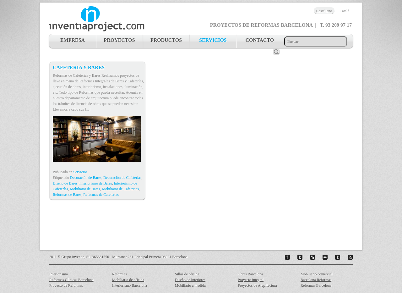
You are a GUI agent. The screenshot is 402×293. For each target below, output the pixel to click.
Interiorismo (58, 274)
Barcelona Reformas (316, 280)
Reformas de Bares (67, 194)
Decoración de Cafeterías (122, 177)
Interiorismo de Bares (95, 183)
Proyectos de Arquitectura (257, 285)
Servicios (80, 172)
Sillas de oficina (187, 274)
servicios (212, 40)
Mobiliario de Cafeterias (120, 189)
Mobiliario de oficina (128, 280)
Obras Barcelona (250, 274)
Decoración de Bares (85, 177)
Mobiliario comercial (317, 274)
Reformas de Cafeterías (101, 194)
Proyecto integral (250, 280)
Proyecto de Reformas (66, 285)
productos (166, 40)
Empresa (72, 40)
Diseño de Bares (65, 183)
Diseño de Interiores (190, 280)
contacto (260, 40)
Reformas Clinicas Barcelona (71, 280)
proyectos (119, 40)
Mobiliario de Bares (85, 189)
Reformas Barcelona (316, 285)
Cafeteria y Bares (79, 67)
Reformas (119, 274)
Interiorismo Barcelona (129, 285)
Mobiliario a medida (190, 285)
